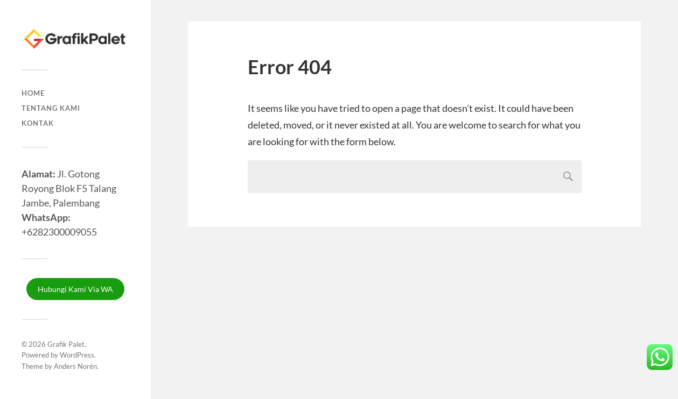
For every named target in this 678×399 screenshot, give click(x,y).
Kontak (38, 123)
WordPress (77, 355)
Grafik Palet (66, 344)
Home (33, 93)
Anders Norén (75, 366)
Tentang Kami (51, 108)
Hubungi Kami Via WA (75, 289)
